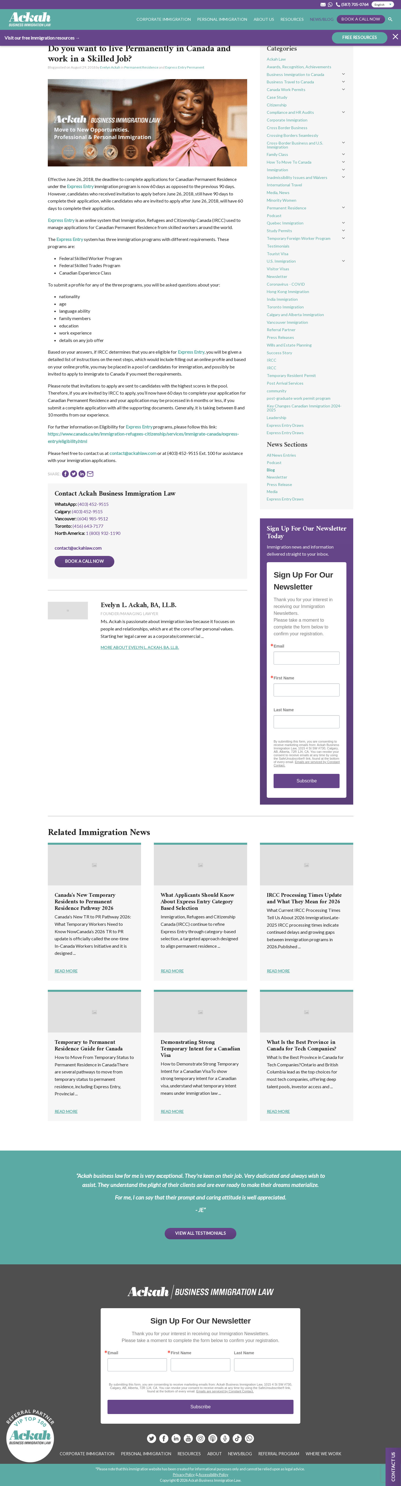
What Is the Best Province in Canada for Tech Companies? (301, 1046)
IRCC (271, 360)
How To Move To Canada (289, 162)
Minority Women (281, 200)
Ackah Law (276, 59)
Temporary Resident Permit (291, 375)
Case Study (277, 97)
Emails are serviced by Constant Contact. (225, 1391)
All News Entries (281, 455)
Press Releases (280, 337)
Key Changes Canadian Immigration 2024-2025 (304, 407)
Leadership (276, 417)
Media (272, 491)
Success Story (279, 352)
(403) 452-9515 (93, 504)
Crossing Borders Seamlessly (292, 135)
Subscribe (307, 780)
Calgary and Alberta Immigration (295, 314)
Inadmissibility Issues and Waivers (297, 177)
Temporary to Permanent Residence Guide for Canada (89, 1046)
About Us (264, 19)
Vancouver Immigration (287, 322)
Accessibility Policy (213, 1474)
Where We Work (323, 1453)
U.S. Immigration (281, 261)
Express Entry (80, 186)
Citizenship (277, 104)
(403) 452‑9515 (87, 511)
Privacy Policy (184, 1474)
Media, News (278, 192)
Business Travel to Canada (290, 81)
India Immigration (282, 299)
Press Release (279, 484)
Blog (271, 469)
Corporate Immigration (164, 19)
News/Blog (322, 19)
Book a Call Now (361, 19)
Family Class (277, 154)
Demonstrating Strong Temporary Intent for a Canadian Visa (200, 1049)
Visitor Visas (278, 268)
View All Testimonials (200, 1233)
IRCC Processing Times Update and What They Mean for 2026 (304, 899)
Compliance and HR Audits (290, 112)
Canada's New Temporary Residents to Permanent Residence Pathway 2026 (85, 902)
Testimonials (278, 246)
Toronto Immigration (285, 306)
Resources (292, 19)
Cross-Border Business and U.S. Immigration (295, 145)
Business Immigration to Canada (295, 74)
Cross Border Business (287, 127)
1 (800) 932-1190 (103, 533)
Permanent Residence (141, 67)
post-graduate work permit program (298, 398)
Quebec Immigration (285, 222)
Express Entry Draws (285, 425)
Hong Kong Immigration (288, 291)
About (214, 1453)
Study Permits (279, 230)
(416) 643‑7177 (88, 526)
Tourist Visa (277, 253)
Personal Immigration (222, 19)
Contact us (393, 1466)
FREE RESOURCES (359, 37)
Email (279, 646)
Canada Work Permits (286, 89)
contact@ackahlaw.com (132, 453)
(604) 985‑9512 (92, 518)
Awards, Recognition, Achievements (299, 66)
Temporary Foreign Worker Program (298, 238)
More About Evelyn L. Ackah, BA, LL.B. (140, 647)
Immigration (277, 169)
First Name (284, 678)
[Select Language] (382, 4)
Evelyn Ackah (110, 67)
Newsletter (277, 276)
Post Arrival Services (285, 383)
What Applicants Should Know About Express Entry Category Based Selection (197, 902)
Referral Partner (281, 329)
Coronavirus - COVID (286, 284)
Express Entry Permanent (184, 67)
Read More (66, 970)
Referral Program (278, 1453)
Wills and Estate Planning (289, 345)
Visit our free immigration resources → (42, 37)
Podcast (274, 215)
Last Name (284, 710)
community (276, 390)
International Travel (284, 184)
